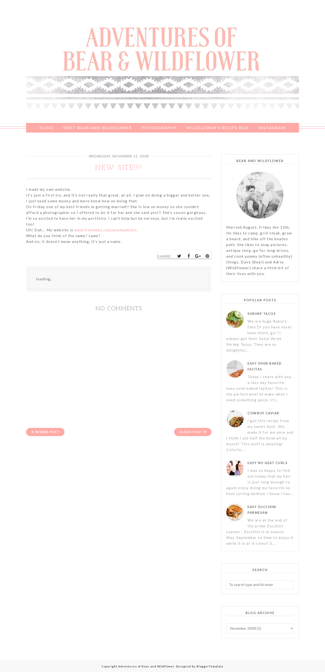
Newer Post (47, 432)
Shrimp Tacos (261, 314)
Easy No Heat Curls (267, 463)
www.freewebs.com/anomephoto (105, 230)
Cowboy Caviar (263, 413)
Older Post (191, 432)
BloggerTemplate (210, 666)
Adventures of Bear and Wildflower (146, 666)
